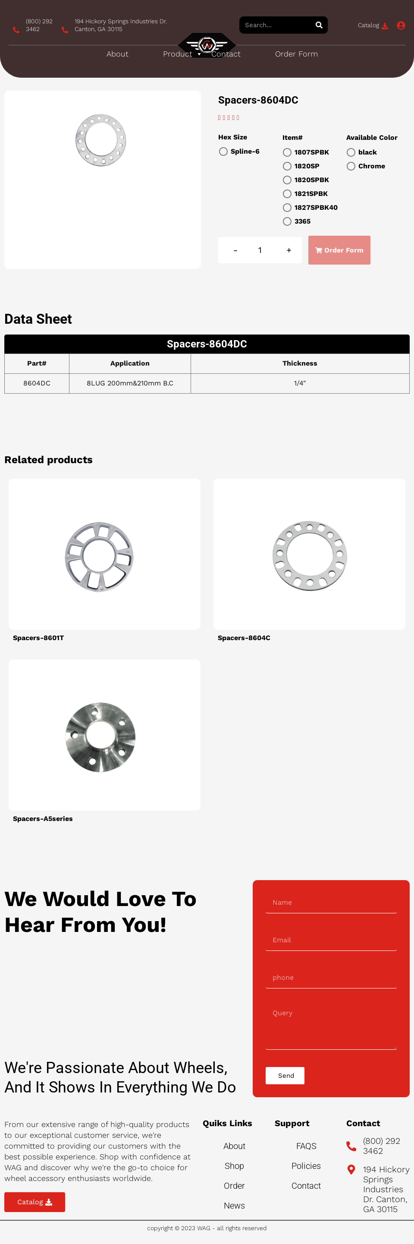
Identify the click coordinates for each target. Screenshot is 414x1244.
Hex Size (232, 137)
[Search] (319, 25)
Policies (306, 1166)
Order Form (296, 53)
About (118, 53)
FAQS (306, 1146)
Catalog (368, 25)
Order (234, 1186)
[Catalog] (385, 26)
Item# (292, 137)
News (234, 1205)
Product (183, 54)
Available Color (372, 137)
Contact (226, 53)
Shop (234, 1166)
